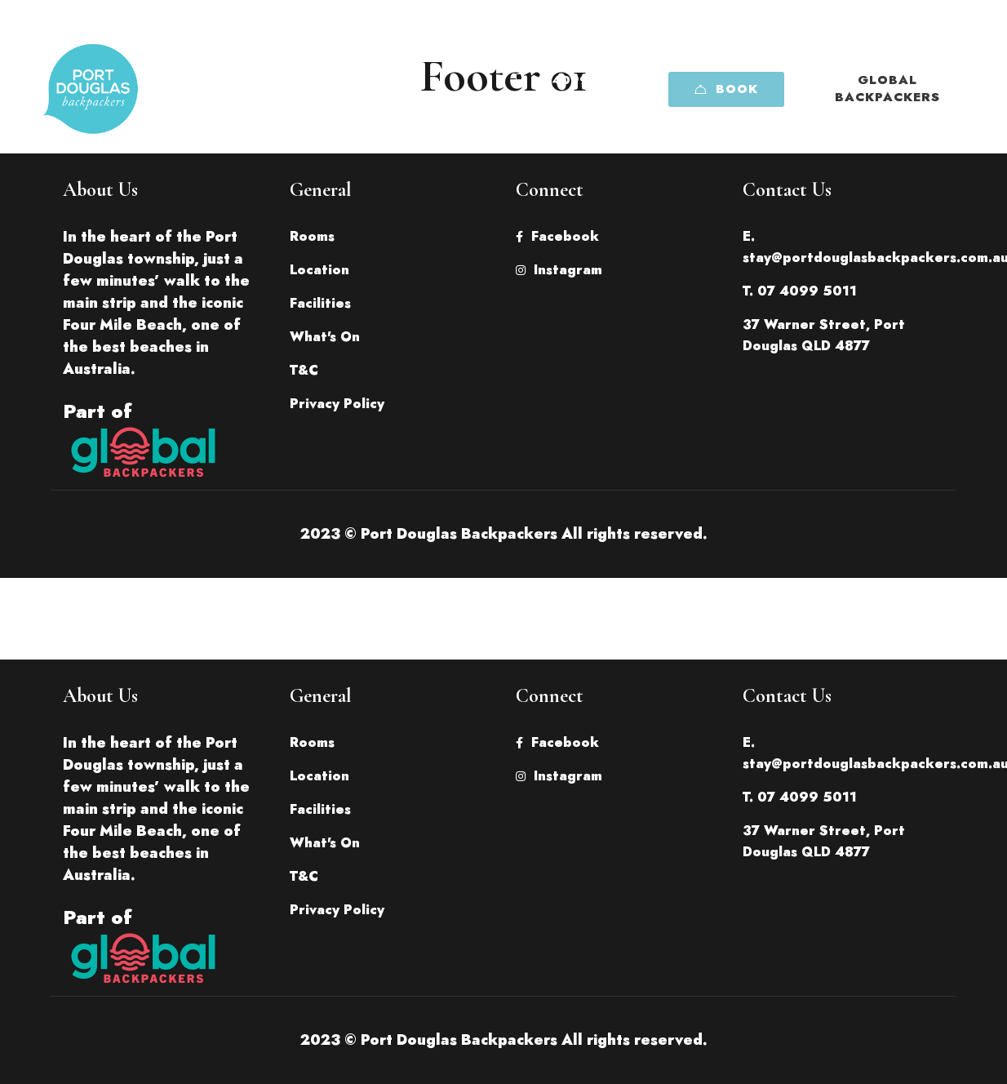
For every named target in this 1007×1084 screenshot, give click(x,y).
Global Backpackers (887, 88)
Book (726, 89)
